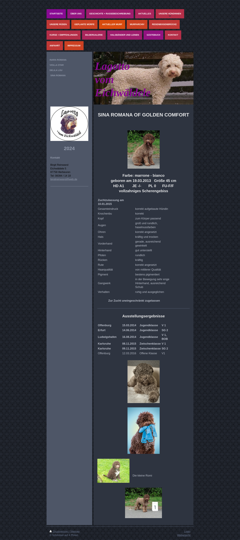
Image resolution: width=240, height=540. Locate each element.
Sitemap (75, 531)
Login (187, 531)
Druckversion (59, 531)
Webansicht (183, 535)
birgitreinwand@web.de (63, 179)
